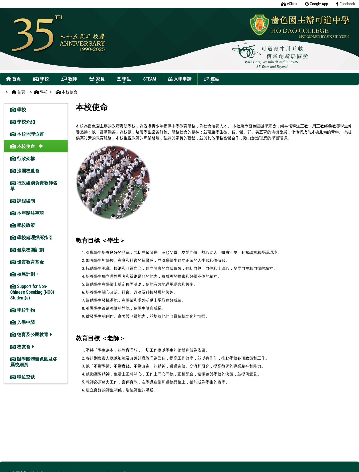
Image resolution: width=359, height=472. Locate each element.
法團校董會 (24, 170)
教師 (69, 80)
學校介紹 (22, 121)
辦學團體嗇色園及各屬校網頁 (33, 361)
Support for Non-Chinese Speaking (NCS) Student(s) (32, 292)
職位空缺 (22, 376)
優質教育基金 (27, 262)
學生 (124, 80)
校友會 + (22, 346)
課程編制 (22, 200)
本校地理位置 (27, 134)
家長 (97, 80)
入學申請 (179, 79)
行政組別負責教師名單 (33, 185)
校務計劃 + (24, 274)
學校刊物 (22, 310)
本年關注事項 (27, 213)
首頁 (13, 79)
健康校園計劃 (27, 249)
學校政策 (22, 225)
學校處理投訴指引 (31, 237)
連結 (211, 80)
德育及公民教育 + (31, 334)
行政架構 (22, 158)
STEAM (149, 79)
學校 (41, 80)
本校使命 (22, 146)
